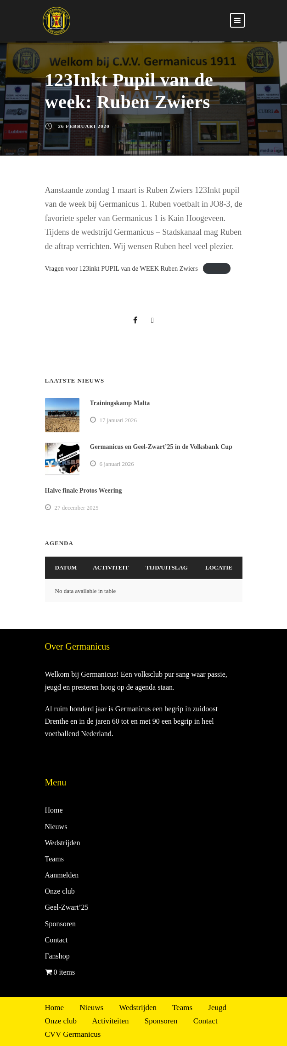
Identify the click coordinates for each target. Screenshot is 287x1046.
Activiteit (111, 567)
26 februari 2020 (84, 126)
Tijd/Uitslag (167, 567)
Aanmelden (62, 875)
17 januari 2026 (118, 420)
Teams (54, 859)
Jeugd (217, 1007)
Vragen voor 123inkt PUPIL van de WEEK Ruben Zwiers (121, 268)
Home (54, 810)
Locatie (218, 567)
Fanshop (57, 956)
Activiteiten (110, 1021)
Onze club (60, 891)
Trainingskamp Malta (120, 403)
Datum (66, 567)
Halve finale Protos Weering (83, 490)
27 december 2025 (77, 507)
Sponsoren (60, 924)
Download (217, 268)
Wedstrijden (62, 843)
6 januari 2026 (117, 463)
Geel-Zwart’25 (67, 907)
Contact (56, 940)
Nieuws (56, 827)
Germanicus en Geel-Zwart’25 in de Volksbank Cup (161, 446)
